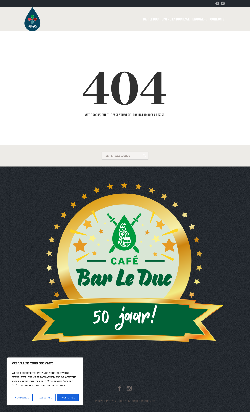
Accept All (68, 397)
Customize (22, 397)
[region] (45, 381)
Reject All (45, 397)
